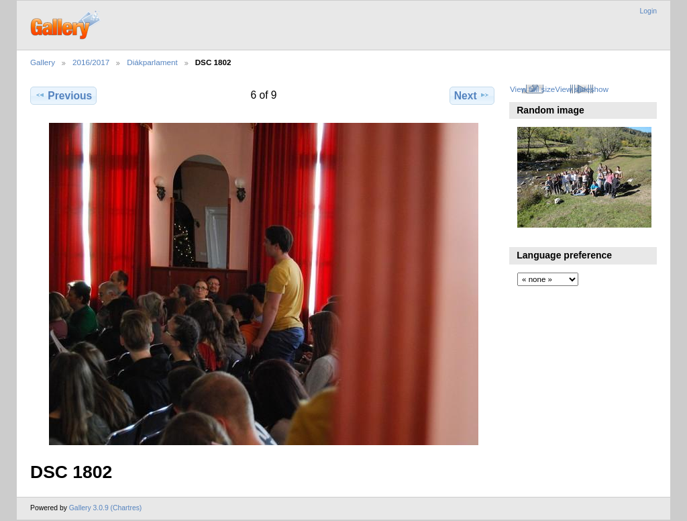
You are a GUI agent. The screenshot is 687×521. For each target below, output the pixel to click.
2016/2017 (90, 62)
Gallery (42, 62)
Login (648, 11)
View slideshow (582, 89)
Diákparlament (152, 62)
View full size (532, 89)
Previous (63, 95)
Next (472, 95)
